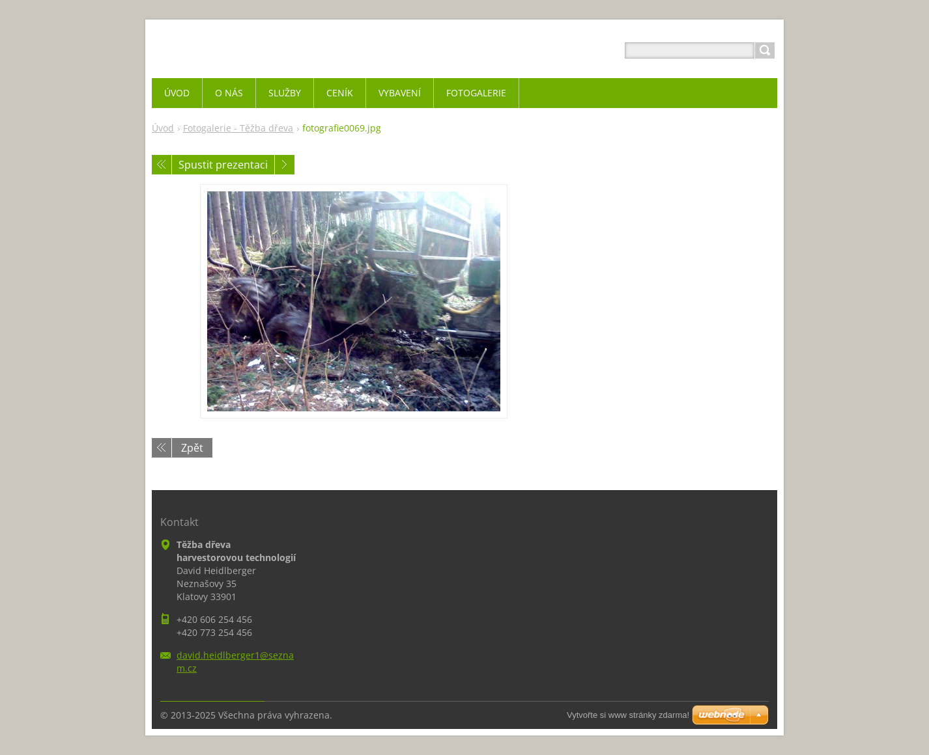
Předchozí (161, 164)
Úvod (163, 128)
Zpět (192, 448)
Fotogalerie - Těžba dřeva (238, 128)
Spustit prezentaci (223, 165)
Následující (284, 164)
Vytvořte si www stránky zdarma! (628, 715)
